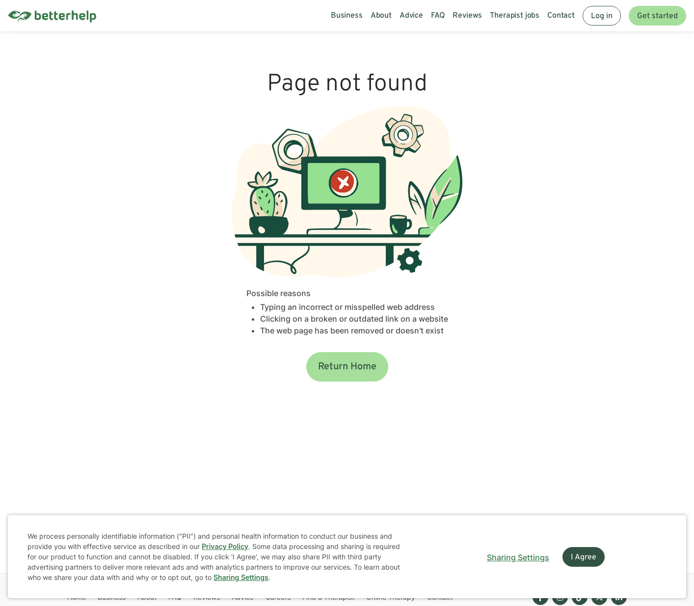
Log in (602, 16)
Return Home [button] (347, 366)
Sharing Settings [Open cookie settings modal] (518, 557)
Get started (657, 16)
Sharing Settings (241, 577)
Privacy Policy (225, 546)
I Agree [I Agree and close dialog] (583, 557)
